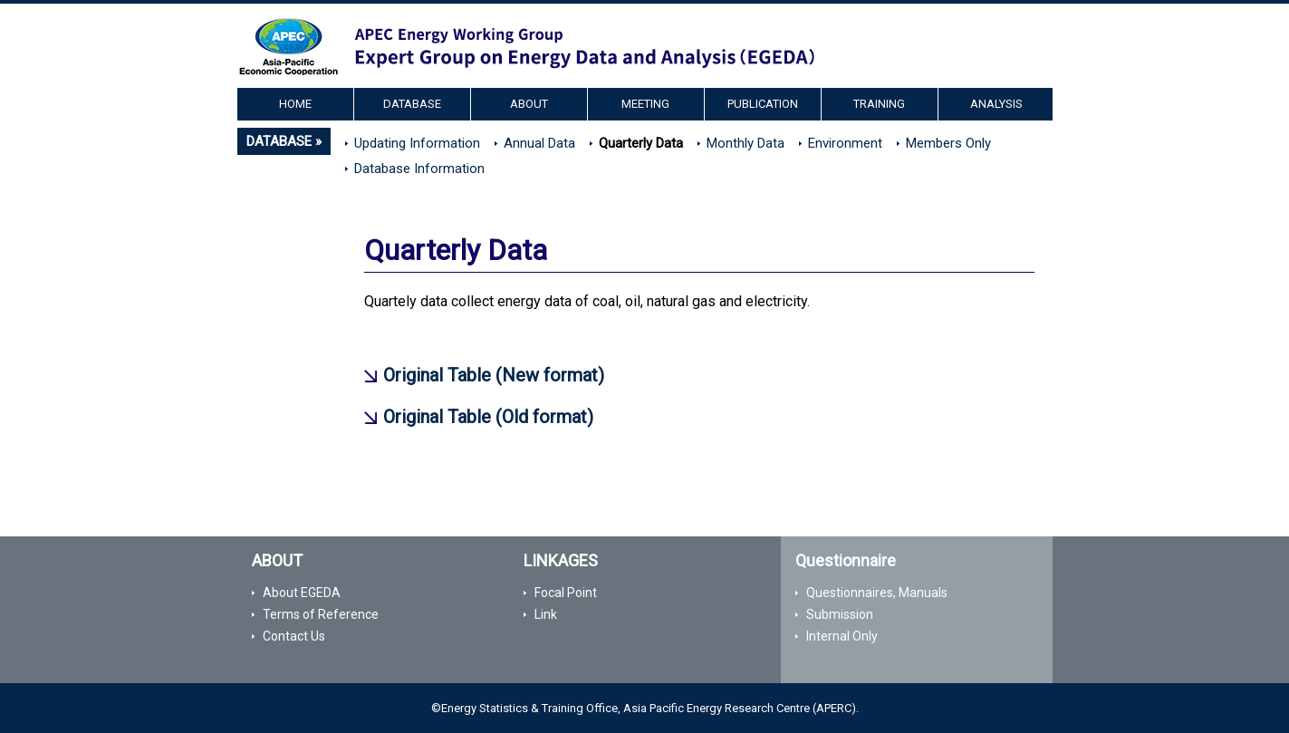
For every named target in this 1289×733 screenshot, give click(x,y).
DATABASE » (284, 141)
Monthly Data (745, 143)
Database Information (419, 168)
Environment (845, 143)
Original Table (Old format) (488, 417)
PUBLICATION (762, 104)
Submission (839, 614)
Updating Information (417, 143)
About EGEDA (302, 592)
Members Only (948, 143)
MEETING (645, 104)
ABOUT (529, 104)
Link (545, 614)
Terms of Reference (321, 614)
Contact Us (294, 636)
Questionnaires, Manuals (877, 592)
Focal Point (565, 592)
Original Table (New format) (493, 375)
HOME (295, 104)
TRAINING (879, 104)
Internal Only (842, 636)
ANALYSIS (996, 104)
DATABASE (412, 104)
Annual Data (539, 143)
